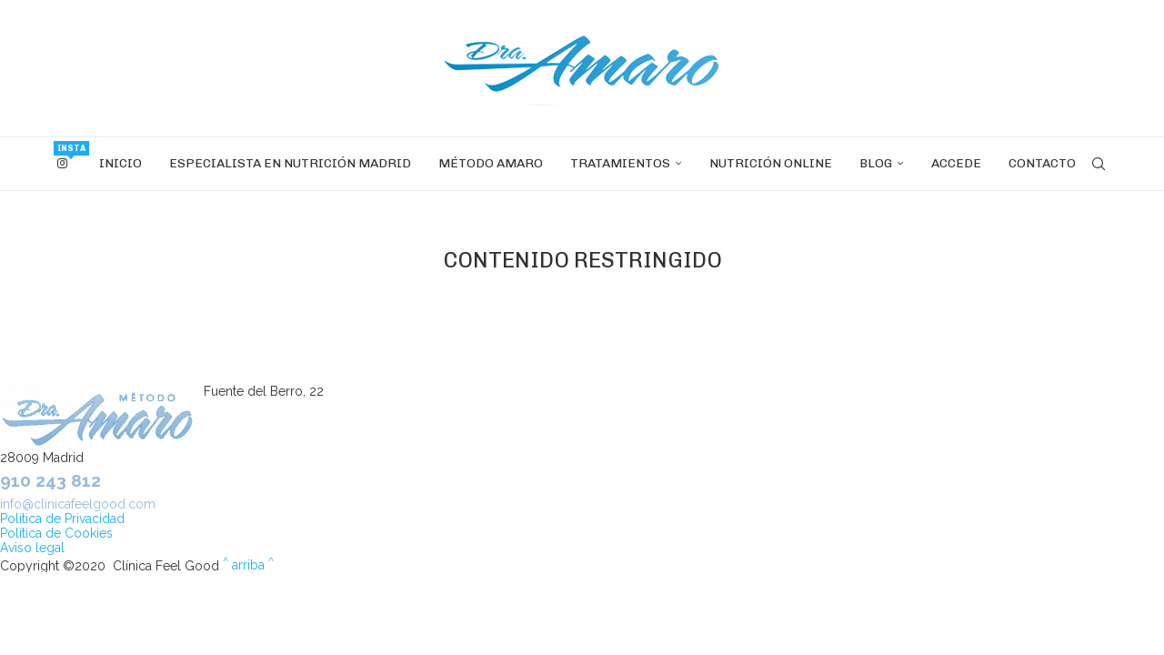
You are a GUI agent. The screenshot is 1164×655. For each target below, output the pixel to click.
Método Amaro (490, 163)
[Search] (1098, 163)
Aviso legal (32, 547)
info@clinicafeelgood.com (78, 504)
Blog (875, 163)
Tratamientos (620, 163)
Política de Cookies (56, 533)
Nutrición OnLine (770, 163)
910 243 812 (50, 480)
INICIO (120, 163)
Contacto (1042, 163)
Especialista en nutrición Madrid (290, 163)
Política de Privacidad (62, 518)
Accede (956, 163)
